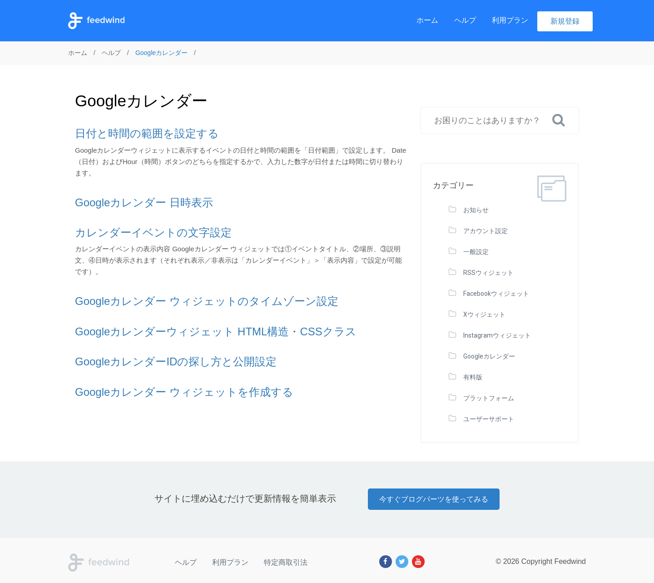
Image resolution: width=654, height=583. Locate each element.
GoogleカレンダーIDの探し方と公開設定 (176, 361)
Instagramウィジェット (497, 335)
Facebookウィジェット (496, 293)
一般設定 (476, 251)
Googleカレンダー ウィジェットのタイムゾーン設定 (206, 301)
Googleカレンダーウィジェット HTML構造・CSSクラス (216, 331)
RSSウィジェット (488, 272)
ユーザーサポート (488, 419)
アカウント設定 (485, 230)
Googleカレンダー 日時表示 (144, 202)
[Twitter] (402, 561)
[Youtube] (418, 561)
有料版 (472, 377)
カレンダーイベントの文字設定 (153, 232)
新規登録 (565, 21)
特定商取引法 (285, 562)
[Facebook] (385, 561)
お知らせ (476, 210)
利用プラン (510, 20)
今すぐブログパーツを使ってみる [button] (433, 499)
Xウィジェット (484, 314)
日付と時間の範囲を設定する (147, 133)
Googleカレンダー (489, 356)
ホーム (427, 20)
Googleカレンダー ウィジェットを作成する (184, 392)
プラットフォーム (488, 398)
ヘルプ (465, 20)
